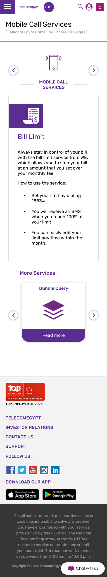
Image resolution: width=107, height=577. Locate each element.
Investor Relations (29, 427)
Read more (53, 335)
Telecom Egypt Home (27, 32)
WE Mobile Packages (67, 32)
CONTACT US (19, 436)
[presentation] (13, 70)
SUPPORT (16, 446)
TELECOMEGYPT (23, 418)
